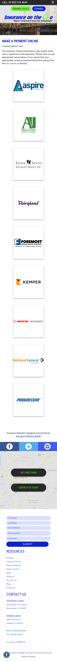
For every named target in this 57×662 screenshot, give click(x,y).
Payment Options (13, 565)
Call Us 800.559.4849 (14, 2)
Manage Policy (21, 8)
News (8, 573)
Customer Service (14, 561)
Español (38, 8)
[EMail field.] (28, 528)
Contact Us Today (28, 487)
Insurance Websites (16, 433)
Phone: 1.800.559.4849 (16, 631)
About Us (10, 576)
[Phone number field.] (28, 533)
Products (10, 558)
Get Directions (29, 472)
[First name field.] (28, 518)
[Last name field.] (28, 523)
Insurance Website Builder (28, 436)
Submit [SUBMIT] (27, 544)
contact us (14, 63)
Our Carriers (11, 580)
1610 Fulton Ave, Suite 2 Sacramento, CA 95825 (16, 605)
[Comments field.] (28, 539)
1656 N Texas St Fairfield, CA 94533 (14, 620)
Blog (8, 584)
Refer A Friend (12, 569)
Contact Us (10, 588)
